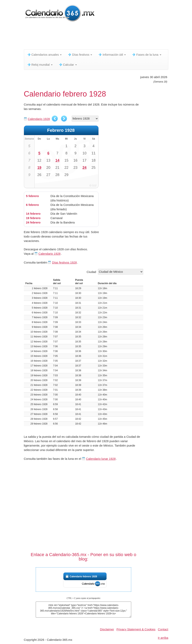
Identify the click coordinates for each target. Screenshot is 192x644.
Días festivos (80, 54)
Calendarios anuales (44, 54)
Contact (163, 629)
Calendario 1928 (39, 119)
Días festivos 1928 (64, 262)
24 (84, 168)
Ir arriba (163, 637)
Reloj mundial (40, 64)
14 (57, 160)
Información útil (112, 54)
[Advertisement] (97, 37)
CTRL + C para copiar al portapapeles (84, 598)
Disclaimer (107, 629)
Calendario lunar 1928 (101, 458)
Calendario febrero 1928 (83, 576)
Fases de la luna (146, 54)
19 (39, 168)
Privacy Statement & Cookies (136, 629)
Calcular (68, 64)
